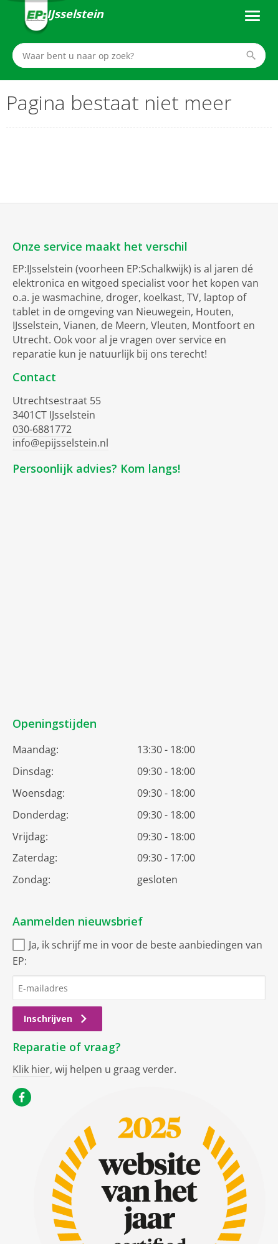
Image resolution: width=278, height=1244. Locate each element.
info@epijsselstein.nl (60, 443)
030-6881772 (42, 429)
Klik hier (31, 1069)
